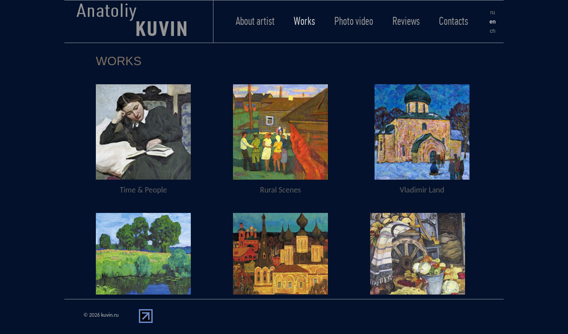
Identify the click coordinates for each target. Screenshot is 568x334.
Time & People (143, 139)
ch (493, 31)
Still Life (417, 267)
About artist (255, 21)
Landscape (143, 267)
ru (492, 12)
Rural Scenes (280, 139)
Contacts (453, 21)
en (492, 22)
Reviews (406, 21)
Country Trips (280, 267)
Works (304, 21)
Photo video (353, 21)
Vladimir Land (422, 139)
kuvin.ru (110, 315)
